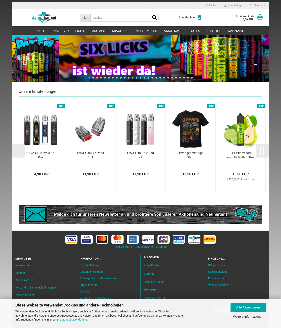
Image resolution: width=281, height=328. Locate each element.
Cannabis (236, 31)
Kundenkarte (216, 278)
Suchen (211, 5)
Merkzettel (258, 5)
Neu (40, 31)
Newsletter (150, 290)
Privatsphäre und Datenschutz (98, 278)
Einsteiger (59, 31)
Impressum (22, 265)
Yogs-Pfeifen (152, 265)
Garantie (149, 273)
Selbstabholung (217, 271)
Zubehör (214, 31)
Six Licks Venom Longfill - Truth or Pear (240, 155)
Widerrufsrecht (24, 295)
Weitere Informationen (248, 316)
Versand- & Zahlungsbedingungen (36, 287)
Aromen (99, 31)
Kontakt (20, 272)
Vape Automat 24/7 (220, 285)
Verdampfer (146, 31)
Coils (195, 31)
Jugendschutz (88, 285)
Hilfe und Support (154, 281)
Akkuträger (174, 31)
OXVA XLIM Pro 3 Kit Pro (40, 155)
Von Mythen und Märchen (95, 298)
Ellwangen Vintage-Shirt (190, 155)
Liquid (80, 31)
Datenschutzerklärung (73, 319)
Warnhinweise (24, 280)
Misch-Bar (121, 31)
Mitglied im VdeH (154, 298)
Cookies (85, 291)
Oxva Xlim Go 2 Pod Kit (140, 155)
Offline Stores (216, 265)
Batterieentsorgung (91, 271)
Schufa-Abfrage (89, 265)
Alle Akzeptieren (248, 307)
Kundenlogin (233, 5)
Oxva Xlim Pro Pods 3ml (90, 155)
